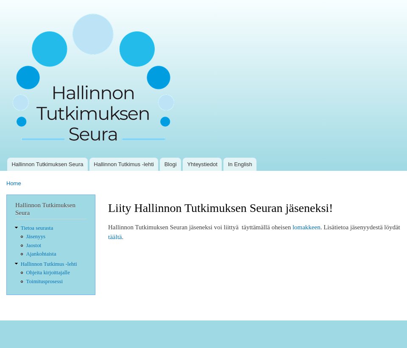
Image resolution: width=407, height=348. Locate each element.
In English (240, 164)
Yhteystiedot (202, 164)
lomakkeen (307, 227)
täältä (115, 237)
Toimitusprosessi (44, 281)
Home (13, 183)
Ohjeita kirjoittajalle (48, 273)
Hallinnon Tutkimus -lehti (124, 164)
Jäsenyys (35, 236)
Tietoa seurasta (37, 228)
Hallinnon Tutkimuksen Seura (47, 164)
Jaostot (34, 245)
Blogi (170, 164)
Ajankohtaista (41, 254)
